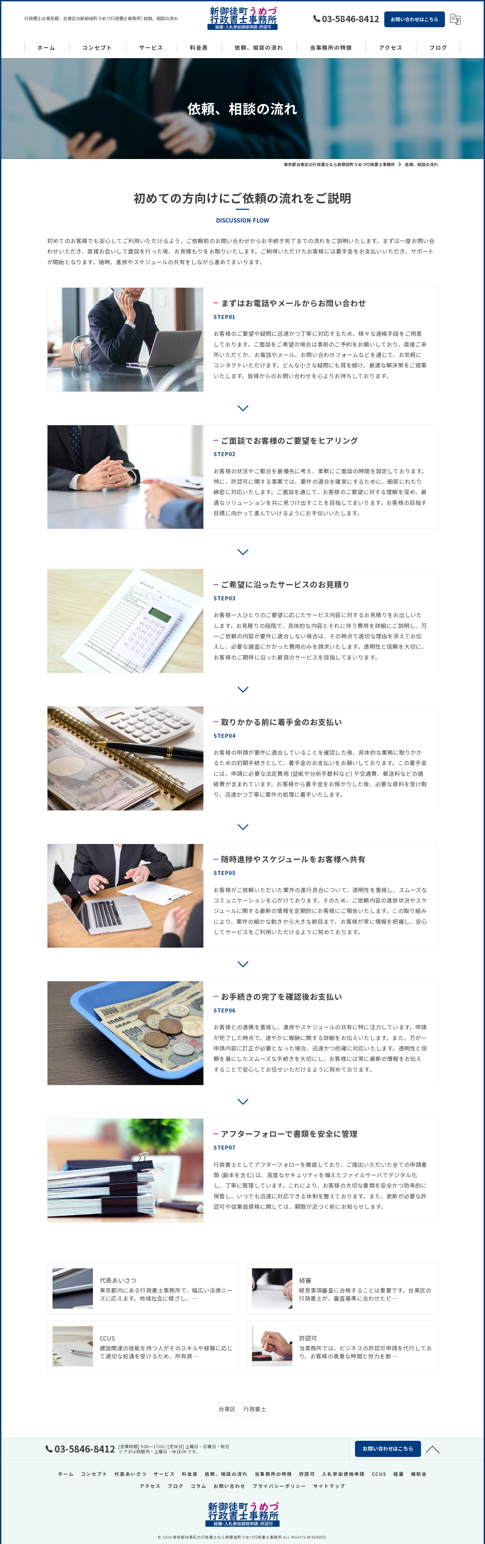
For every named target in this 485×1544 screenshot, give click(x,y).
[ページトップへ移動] (433, 1448)
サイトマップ (329, 1485)
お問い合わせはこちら (415, 19)
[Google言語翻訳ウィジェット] (455, 19)
